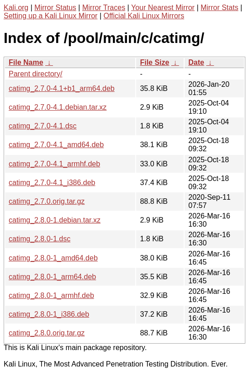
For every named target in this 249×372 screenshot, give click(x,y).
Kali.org (16, 7)
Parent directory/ (35, 74)
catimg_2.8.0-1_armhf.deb (51, 295)
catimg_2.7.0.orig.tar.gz (47, 201)
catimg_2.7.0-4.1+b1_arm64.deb (62, 88)
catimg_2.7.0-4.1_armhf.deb (54, 164)
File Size (154, 62)
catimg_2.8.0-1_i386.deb (49, 314)
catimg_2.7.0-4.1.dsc (43, 126)
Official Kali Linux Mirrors (143, 16)
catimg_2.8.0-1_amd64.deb (53, 258)
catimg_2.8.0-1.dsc (39, 239)
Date (196, 62)
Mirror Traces (103, 7)
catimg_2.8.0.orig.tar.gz (47, 333)
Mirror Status (55, 7)
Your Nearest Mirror (163, 7)
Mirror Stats (219, 7)
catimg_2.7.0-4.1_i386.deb (52, 182)
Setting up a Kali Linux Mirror (50, 16)
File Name (26, 62)
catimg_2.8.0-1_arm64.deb (52, 277)
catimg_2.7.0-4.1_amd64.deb (56, 145)
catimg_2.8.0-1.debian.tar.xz (55, 220)
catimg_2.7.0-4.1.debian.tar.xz (57, 107)
